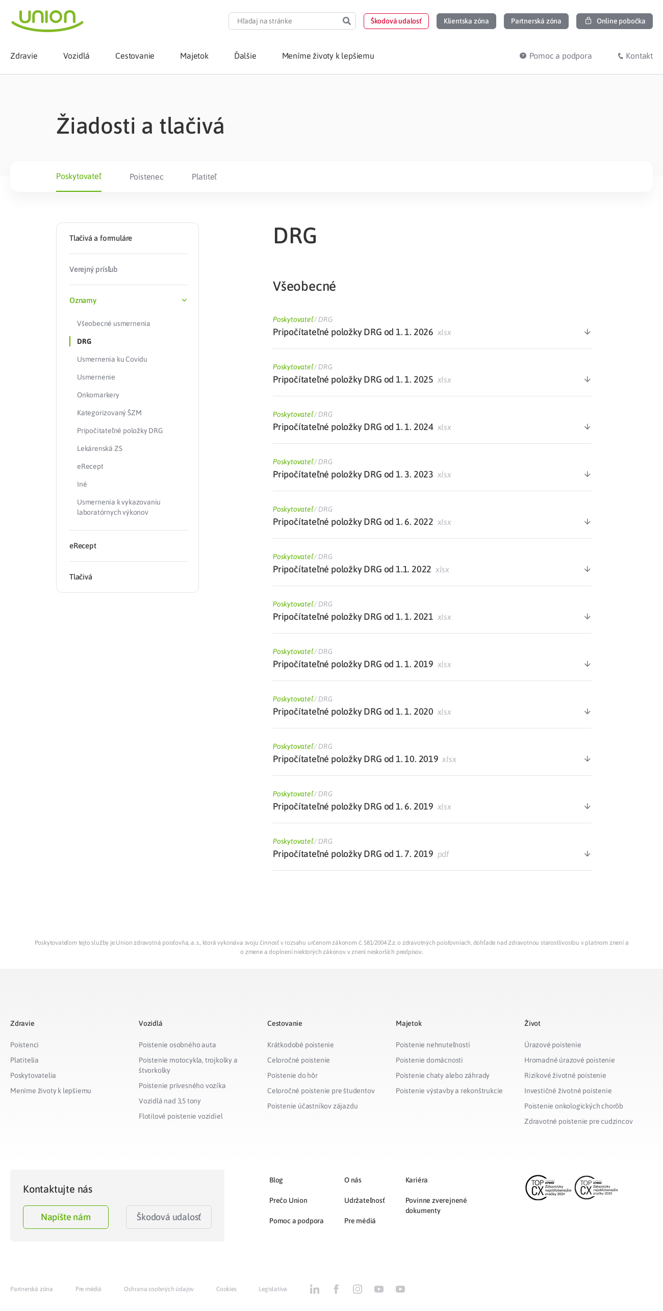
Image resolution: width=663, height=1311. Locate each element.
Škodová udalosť (169, 1217)
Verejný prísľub (93, 269)
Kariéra (416, 1180)
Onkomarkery (98, 395)
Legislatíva (273, 1289)
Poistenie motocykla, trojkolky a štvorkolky (188, 1065)
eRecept (90, 466)
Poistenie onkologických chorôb (573, 1106)
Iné (82, 484)
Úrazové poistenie (552, 1045)
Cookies (226, 1289)
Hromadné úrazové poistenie (569, 1060)
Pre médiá (360, 1221)
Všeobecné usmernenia (113, 323)
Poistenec (147, 176)
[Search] (346, 21)
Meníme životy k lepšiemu (50, 1091)
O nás (353, 1180)
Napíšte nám (66, 1217)
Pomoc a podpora (296, 1221)
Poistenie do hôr (292, 1075)
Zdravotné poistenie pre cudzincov (578, 1121)
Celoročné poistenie (298, 1060)
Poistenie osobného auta (177, 1045)
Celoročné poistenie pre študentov (320, 1091)
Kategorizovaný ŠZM (109, 413)
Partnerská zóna (31, 1289)
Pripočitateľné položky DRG (120, 430)
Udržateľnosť (364, 1200)
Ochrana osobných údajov (159, 1289)
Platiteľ (204, 176)
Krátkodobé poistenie (300, 1045)
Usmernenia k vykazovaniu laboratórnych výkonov (119, 507)
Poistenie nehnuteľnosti (433, 1045)
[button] (396, 21)
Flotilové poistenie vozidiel (180, 1116)
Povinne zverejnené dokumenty (436, 1205)
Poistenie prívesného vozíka (182, 1085)
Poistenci (24, 1045)
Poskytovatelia (33, 1075)
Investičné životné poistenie (567, 1091)
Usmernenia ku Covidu (112, 359)
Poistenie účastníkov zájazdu (312, 1106)
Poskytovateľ (78, 176)
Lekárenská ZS (99, 448)
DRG (84, 341)
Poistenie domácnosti (429, 1060)
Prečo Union (288, 1200)
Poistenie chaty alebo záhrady (443, 1075)
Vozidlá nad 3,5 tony (170, 1101)
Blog (276, 1180)
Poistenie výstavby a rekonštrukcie (449, 1091)
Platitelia (24, 1060)
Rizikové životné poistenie (565, 1075)
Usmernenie (96, 377)
